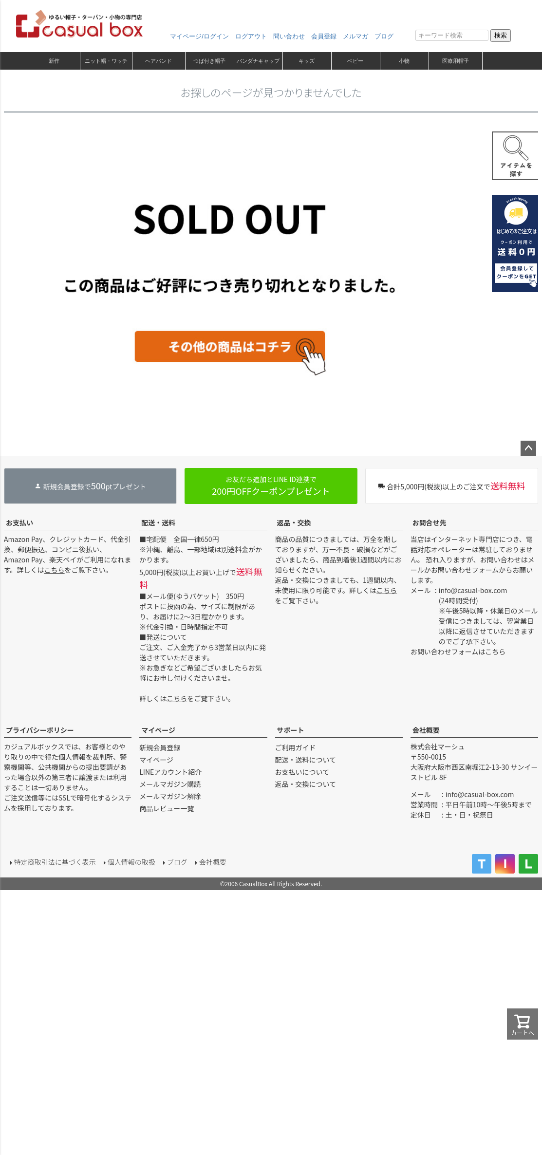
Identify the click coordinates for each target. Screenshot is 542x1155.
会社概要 (426, 730)
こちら (54, 570)
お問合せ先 (429, 522)
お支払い (19, 522)
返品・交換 (294, 522)
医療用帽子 (455, 61)
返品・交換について (305, 784)
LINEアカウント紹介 (170, 772)
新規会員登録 (159, 747)
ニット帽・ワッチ (106, 61)
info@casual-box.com (473, 590)
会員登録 (323, 36)
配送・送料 (158, 522)
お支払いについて (302, 772)
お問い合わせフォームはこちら (458, 651)
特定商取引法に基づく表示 (52, 860)
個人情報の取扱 (129, 860)
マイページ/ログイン (199, 36)
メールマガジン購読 (170, 784)
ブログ (383, 36)
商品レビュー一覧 (166, 808)
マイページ (158, 730)
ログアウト (251, 36)
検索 (500, 35)
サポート (290, 730)
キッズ (307, 61)
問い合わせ (289, 36)
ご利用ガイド (295, 747)
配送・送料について (305, 759)
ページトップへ (528, 448)
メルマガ (355, 36)
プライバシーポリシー (40, 730)
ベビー (355, 61)
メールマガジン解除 (170, 796)
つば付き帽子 (209, 61)
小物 (404, 61)
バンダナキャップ (258, 61)
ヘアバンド (158, 61)
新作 (54, 61)
